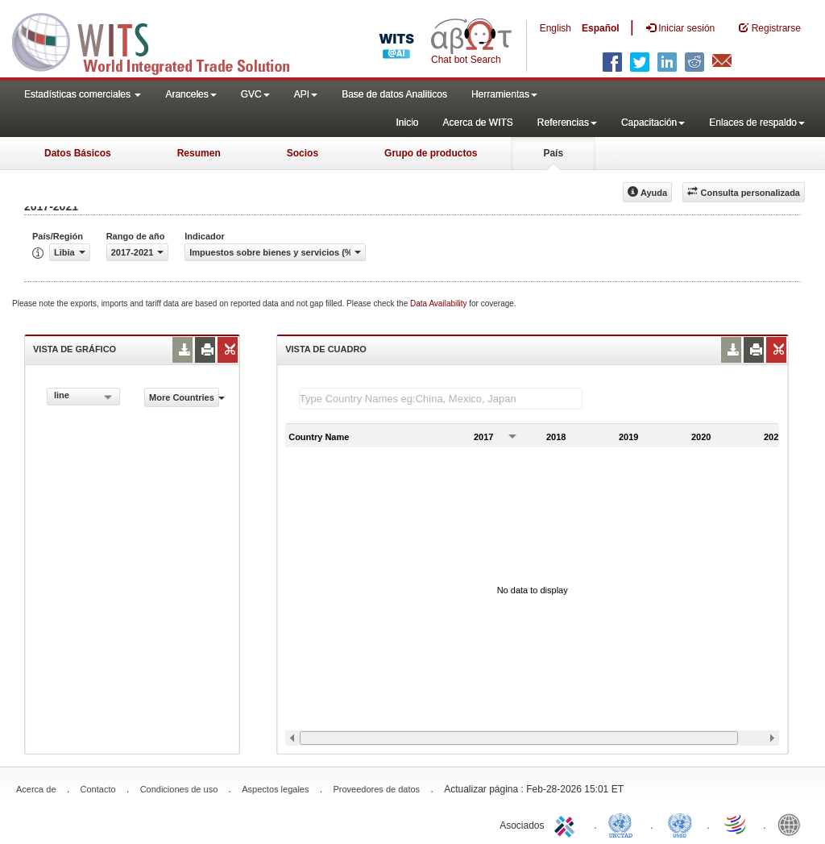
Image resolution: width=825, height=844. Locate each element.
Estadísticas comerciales (82, 94)
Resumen (199, 153)
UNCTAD (623, 824)
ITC (567, 824)
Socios (302, 153)
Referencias (567, 122)
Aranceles (190, 94)
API (305, 94)
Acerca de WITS (477, 122)
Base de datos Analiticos (394, 94)
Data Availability (439, 303)
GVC (255, 94)
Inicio (407, 122)
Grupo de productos (430, 153)
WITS (161, 40)
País (553, 153)
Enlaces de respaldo (757, 122)
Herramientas (504, 94)
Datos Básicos (77, 153)
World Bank (793, 824)
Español (601, 28)
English (555, 28)
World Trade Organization (736, 824)
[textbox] (440, 399)
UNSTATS (680, 824)
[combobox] (83, 396)
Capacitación (653, 122)
